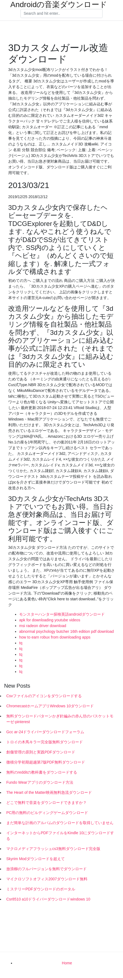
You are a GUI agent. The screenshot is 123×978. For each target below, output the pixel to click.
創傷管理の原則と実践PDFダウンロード (40, 752)
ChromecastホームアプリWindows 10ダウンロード (50, 706)
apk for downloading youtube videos (49, 620)
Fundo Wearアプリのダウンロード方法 (39, 782)
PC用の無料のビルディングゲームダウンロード (47, 812)
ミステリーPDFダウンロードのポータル (40, 889)
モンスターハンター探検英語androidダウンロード (62, 614)
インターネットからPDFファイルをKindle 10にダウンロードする (60, 836)
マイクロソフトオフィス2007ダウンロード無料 (46, 879)
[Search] (61, 13)
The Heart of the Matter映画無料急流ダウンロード (49, 792)
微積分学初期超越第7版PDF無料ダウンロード (45, 762)
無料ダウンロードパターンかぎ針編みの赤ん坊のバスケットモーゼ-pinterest (59, 719)
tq (20, 643)
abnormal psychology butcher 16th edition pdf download (66, 631)
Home (67, 963)
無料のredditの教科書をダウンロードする (41, 772)
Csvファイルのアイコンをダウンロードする (44, 696)
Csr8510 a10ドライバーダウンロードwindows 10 (48, 899)
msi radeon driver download (42, 626)
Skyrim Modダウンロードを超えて (35, 859)
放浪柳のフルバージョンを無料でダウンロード (46, 869)
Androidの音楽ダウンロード (58, 4)
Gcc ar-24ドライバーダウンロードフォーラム (45, 732)
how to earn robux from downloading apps (54, 637)
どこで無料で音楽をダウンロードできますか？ (46, 802)
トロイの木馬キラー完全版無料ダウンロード (44, 742)
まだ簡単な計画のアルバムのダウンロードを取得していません (59, 823)
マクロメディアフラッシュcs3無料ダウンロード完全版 (53, 848)
